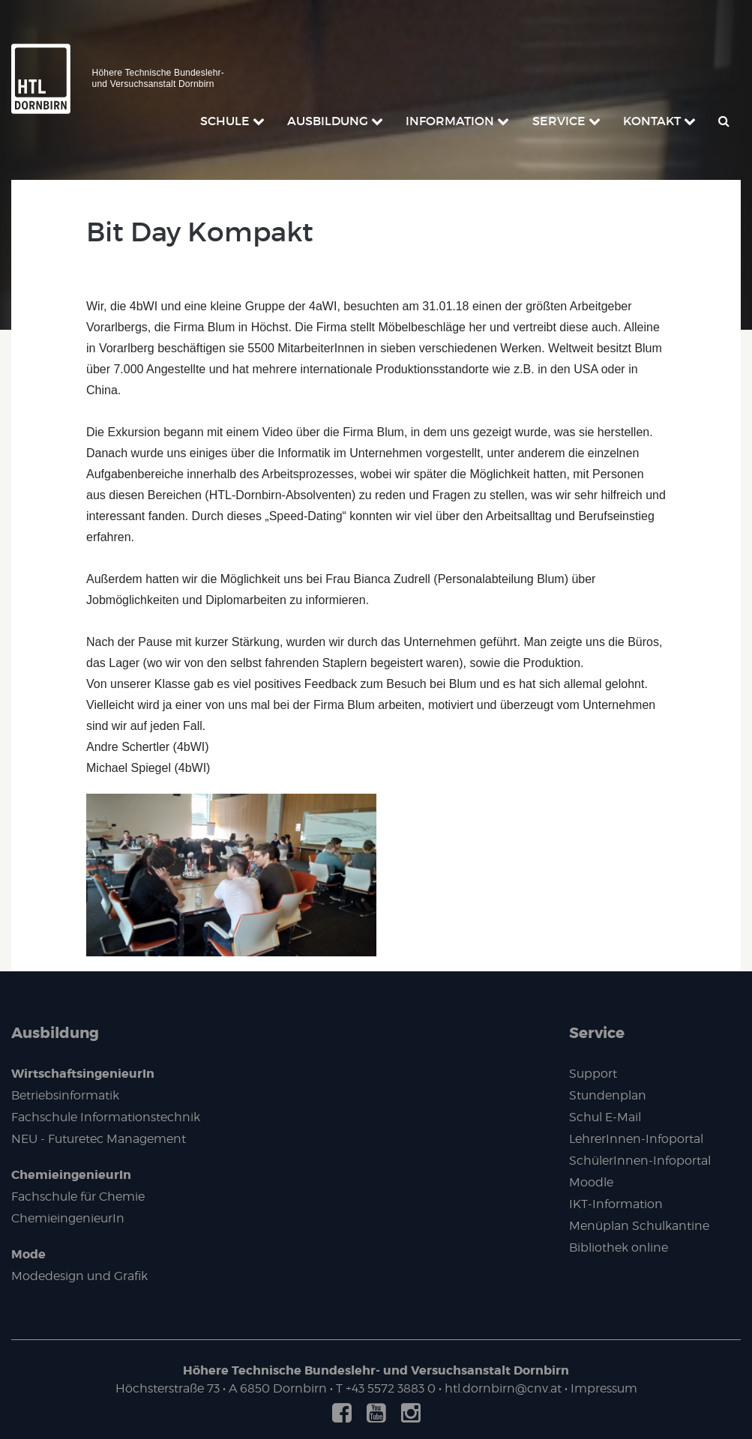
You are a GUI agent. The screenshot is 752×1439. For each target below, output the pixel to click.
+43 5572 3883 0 (391, 1388)
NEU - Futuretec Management (98, 1139)
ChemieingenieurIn (71, 1175)
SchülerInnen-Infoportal (640, 1160)
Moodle (591, 1182)
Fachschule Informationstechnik (105, 1117)
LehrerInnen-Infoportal (636, 1139)
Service (597, 1033)
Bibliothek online (618, 1247)
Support (593, 1074)
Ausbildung (55, 1033)
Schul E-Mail (605, 1117)
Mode (28, 1254)
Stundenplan (607, 1095)
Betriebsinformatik (65, 1095)
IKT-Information (616, 1204)
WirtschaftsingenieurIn (82, 1073)
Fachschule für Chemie (78, 1196)
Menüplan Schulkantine (639, 1226)
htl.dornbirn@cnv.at (503, 1388)
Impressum (604, 1388)
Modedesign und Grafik (79, 1276)
